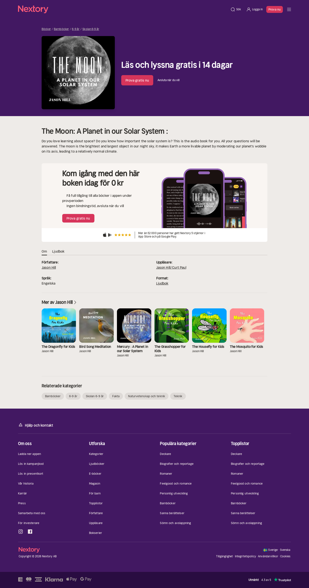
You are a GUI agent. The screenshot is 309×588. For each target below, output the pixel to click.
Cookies (285, 556)
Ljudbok (162, 283)
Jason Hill (49, 267)
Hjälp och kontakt (35, 425)
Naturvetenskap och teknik (146, 396)
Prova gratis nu (137, 80)
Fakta (116, 396)
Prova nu (274, 9)
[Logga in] (254, 9)
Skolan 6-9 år (90, 29)
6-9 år (75, 29)
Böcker (46, 29)
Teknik (178, 396)
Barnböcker (61, 29)
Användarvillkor (268, 556)
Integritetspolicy (245, 556)
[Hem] (123, 9)
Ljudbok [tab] (58, 251)
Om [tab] (44, 251)
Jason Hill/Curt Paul (171, 267)
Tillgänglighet (224, 556)
